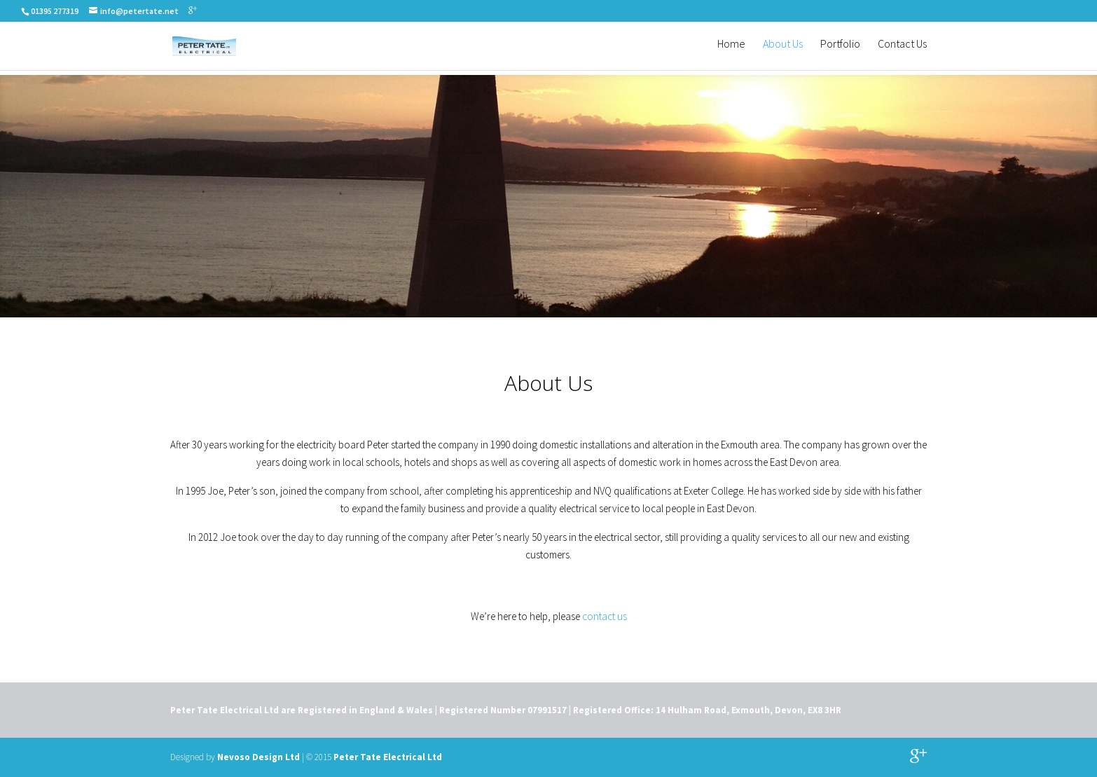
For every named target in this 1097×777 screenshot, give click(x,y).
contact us (604, 616)
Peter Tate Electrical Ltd (387, 757)
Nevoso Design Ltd (258, 757)
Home (731, 49)
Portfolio (840, 49)
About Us (783, 49)
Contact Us (902, 49)
